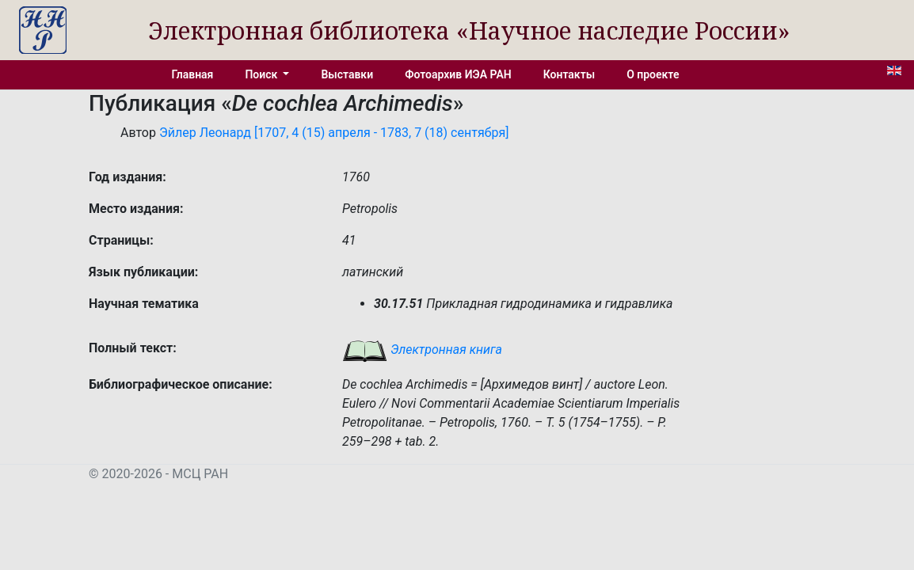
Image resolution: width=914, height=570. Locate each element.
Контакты (569, 74)
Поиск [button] (262, 74)
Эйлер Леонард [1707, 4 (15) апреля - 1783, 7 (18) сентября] (333, 132)
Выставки (347, 74)
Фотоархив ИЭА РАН (458, 74)
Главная (193, 74)
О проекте (652, 74)
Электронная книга (422, 349)
